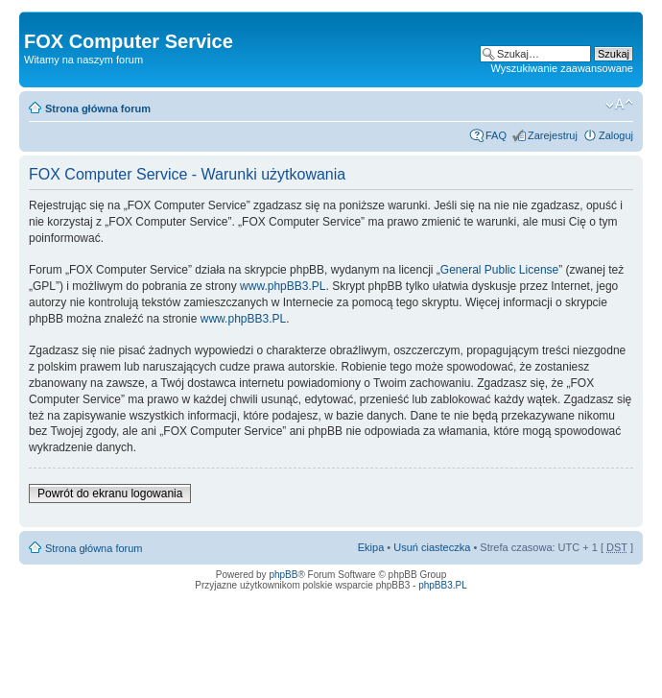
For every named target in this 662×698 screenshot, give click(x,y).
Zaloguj (616, 135)
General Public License (499, 270)
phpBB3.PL (442, 585)
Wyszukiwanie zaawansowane (562, 68)
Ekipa (371, 547)
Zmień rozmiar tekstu (619, 104)
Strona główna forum (98, 108)
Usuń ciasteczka (431, 547)
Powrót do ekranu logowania (109, 493)
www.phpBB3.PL (282, 286)
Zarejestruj (553, 135)
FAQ (496, 135)
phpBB (283, 574)
